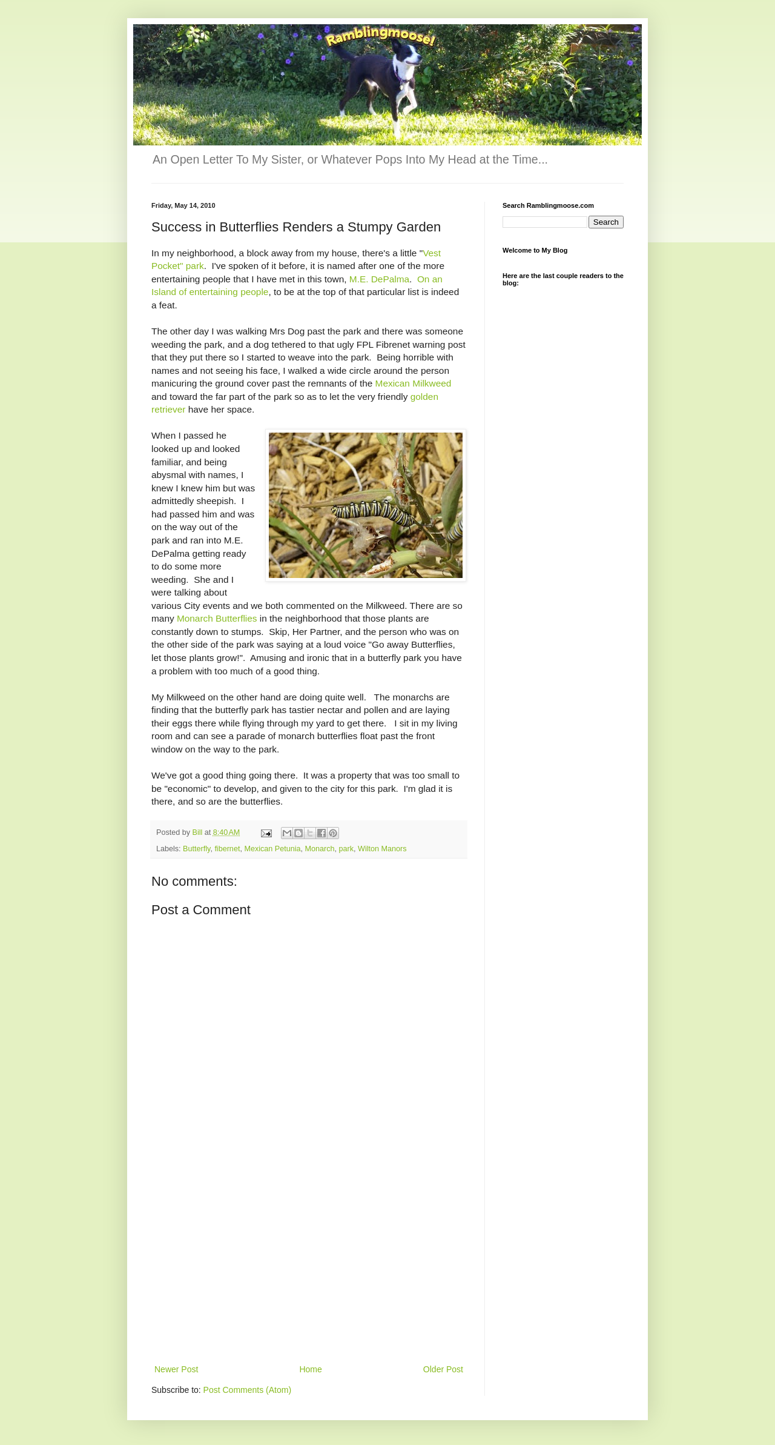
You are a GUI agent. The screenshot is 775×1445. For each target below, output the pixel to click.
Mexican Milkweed (413, 383)
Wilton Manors (382, 849)
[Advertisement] (309, 1271)
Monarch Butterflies (217, 618)
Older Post (443, 1369)
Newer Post (176, 1369)
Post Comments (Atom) (247, 1390)
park (346, 849)
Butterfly (196, 849)
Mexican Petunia (272, 849)
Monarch (320, 849)
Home (310, 1369)
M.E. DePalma (379, 279)
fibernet (227, 849)
